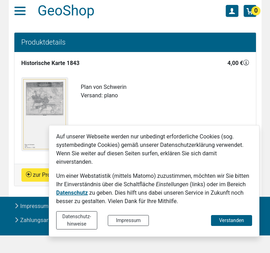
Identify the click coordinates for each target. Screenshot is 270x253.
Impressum (128, 220)
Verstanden (231, 220)
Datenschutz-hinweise (76, 220)
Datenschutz (72, 192)
